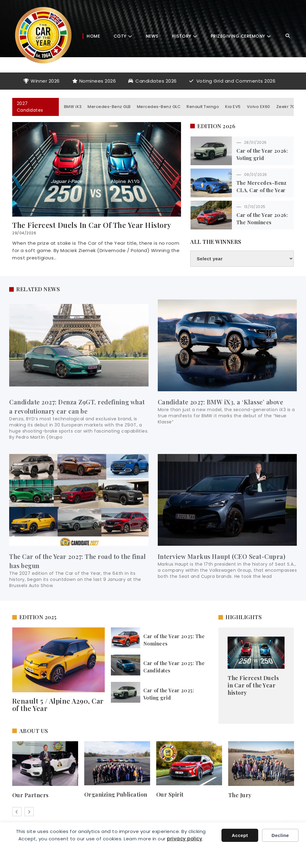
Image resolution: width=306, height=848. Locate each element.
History (181, 36)
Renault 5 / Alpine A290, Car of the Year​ (58, 704)
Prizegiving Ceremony (238, 36)
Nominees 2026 (97, 81)
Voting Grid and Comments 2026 (236, 81)
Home (93, 36)
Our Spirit (170, 794)
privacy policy (184, 838)
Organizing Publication (115, 794)
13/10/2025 (255, 206)
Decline (280, 835)
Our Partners (30, 795)
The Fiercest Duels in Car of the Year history (92, 225)
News (152, 36)
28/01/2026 (255, 142)
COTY (120, 36)
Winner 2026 (45, 81)
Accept (240, 835)
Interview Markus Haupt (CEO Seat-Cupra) (221, 556)
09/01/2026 (255, 174)
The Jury (240, 795)
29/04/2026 (24, 233)
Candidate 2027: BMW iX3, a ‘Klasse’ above (220, 402)
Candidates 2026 (156, 81)
